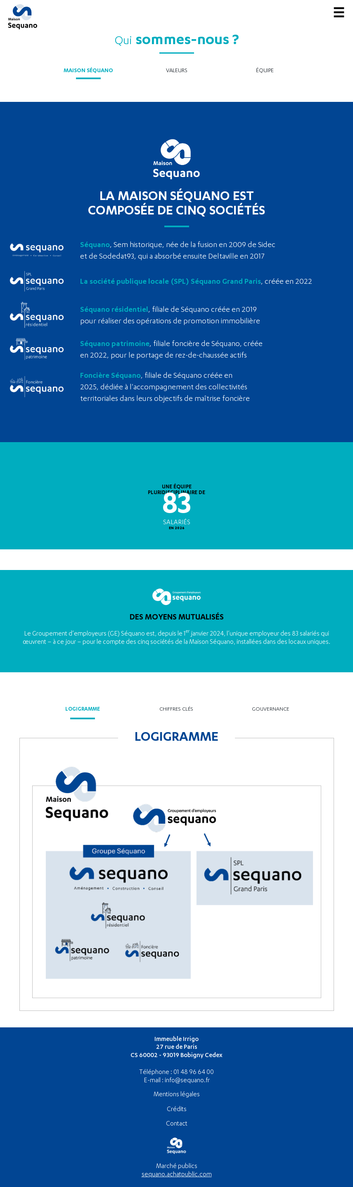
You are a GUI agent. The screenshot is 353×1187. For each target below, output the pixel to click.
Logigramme (82, 709)
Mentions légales (177, 1094)
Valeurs (176, 71)
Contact (176, 1124)
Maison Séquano (88, 71)
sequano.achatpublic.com (177, 1174)
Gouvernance (270, 709)
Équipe (265, 71)
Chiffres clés (176, 709)
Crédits (177, 1109)
